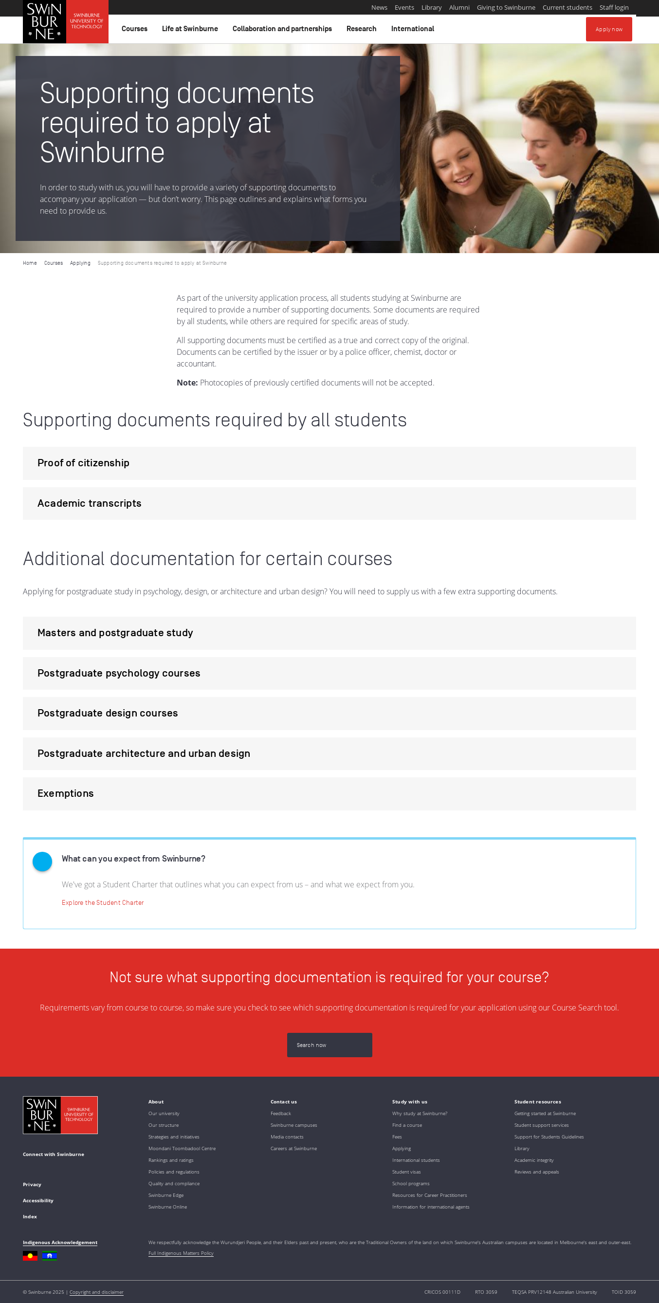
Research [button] (363, 31)
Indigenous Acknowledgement (60, 1242)
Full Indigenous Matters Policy (181, 1252)
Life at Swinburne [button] (191, 31)
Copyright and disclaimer (97, 1291)
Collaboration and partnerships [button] (284, 31)
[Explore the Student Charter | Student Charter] (103, 902)
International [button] (414, 31)
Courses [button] (136, 31)
